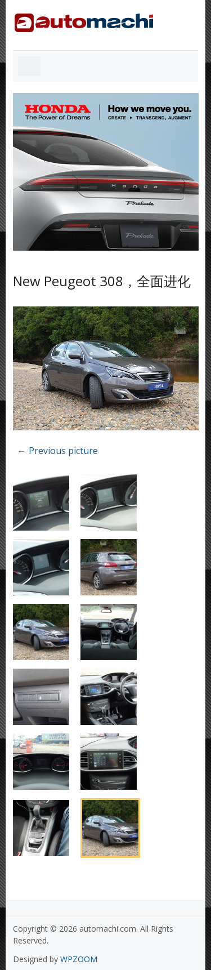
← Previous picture (57, 450)
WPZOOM (78, 959)
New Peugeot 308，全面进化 (102, 281)
